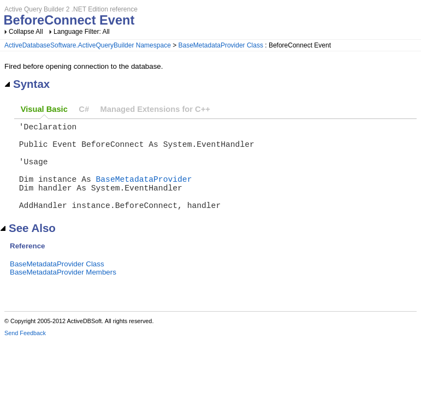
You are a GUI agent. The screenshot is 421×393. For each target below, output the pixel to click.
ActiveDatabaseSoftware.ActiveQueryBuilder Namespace (87, 45)
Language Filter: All (82, 31)
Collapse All (26, 31)
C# (84, 109)
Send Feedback (25, 352)
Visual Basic (44, 109)
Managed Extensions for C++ (155, 109)
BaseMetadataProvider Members (63, 292)
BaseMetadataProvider (144, 191)
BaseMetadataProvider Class (221, 45)
